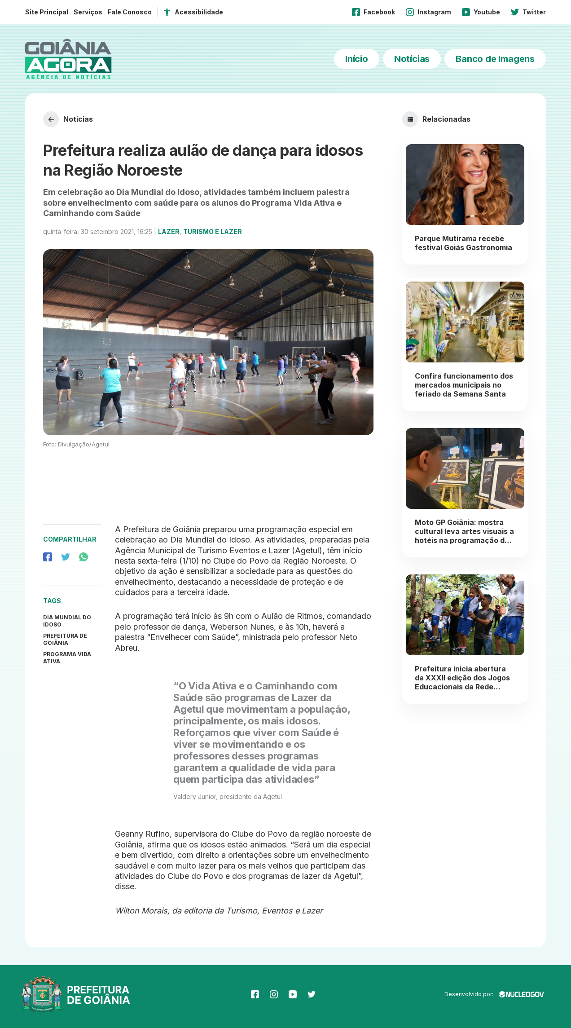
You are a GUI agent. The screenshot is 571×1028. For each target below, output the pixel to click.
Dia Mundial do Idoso (67, 621)
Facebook (373, 12)
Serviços (88, 12)
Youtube (481, 12)
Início (356, 58)
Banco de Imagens (495, 58)
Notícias (412, 58)
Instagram (428, 12)
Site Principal (46, 12)
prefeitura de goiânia (65, 639)
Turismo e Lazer (212, 231)
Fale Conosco (130, 12)
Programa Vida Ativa (67, 658)
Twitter (528, 12)
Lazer (169, 231)
